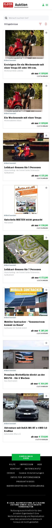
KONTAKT (15, 469)
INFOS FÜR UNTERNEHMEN (25, 477)
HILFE (12, 464)
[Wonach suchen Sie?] (29, 18)
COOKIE (11, 473)
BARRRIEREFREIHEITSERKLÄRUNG (25, 486)
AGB (39, 464)
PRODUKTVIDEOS (25, 482)
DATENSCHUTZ (33, 469)
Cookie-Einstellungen (31, 473)
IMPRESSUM (26, 464)
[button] (40, 23)
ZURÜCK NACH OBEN (26, 457)
